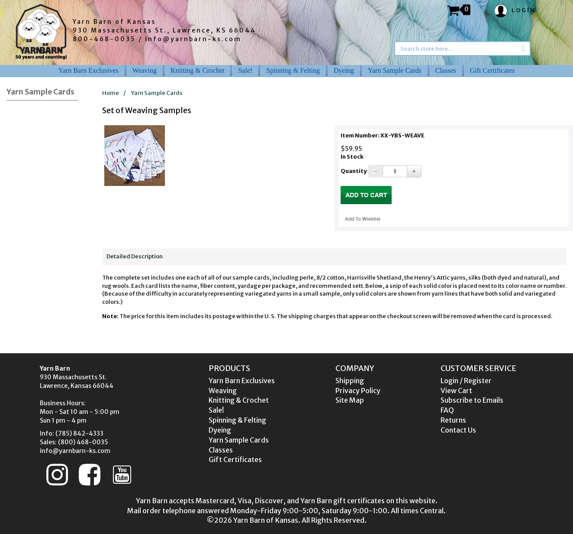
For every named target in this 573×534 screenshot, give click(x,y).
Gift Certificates (492, 70)
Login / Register (466, 380)
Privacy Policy (357, 390)
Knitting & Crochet (197, 70)
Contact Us (458, 430)
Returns (453, 420)
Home (110, 93)
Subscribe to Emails (472, 400)
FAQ (447, 410)
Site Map (349, 400)
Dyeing (344, 70)
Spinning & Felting (293, 70)
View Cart (456, 390)
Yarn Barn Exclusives (88, 70)
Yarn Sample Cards (395, 70)
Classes (445, 70)
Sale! (245, 70)
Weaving (144, 70)
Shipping (349, 380)
